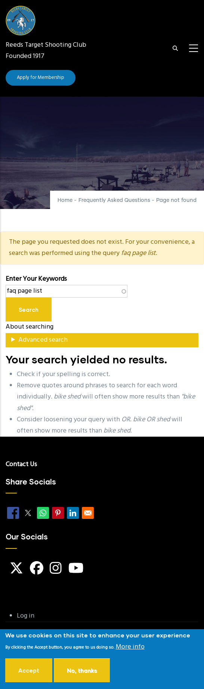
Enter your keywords (36, 279)
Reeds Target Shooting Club (46, 45)
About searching (29, 327)
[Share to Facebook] (13, 513)
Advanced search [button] (43, 340)
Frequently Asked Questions (114, 200)
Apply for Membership (40, 77)
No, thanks (82, 672)
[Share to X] (28, 513)
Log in (25, 615)
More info (130, 649)
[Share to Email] (88, 513)
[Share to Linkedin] (73, 513)
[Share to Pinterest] (58, 513)
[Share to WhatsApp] (43, 513)
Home (65, 200)
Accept (28, 672)
